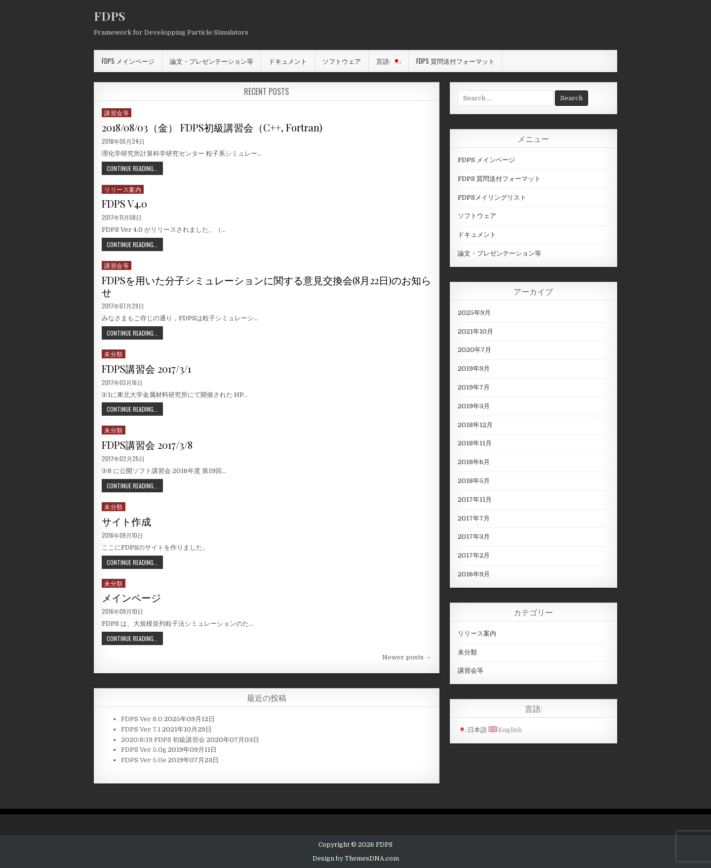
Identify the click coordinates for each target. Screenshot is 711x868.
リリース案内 (122, 189)
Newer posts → (407, 657)
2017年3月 (474, 536)
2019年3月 (474, 406)
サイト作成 (126, 521)
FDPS (109, 16)
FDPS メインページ (128, 61)
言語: (388, 61)
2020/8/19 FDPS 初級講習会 (163, 739)
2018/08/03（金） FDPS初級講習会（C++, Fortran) (212, 127)
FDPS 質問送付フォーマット (455, 61)
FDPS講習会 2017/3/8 (147, 444)
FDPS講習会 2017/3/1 (146, 368)
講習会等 (116, 112)
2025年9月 (474, 312)
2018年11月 (475, 443)
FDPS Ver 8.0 (141, 719)
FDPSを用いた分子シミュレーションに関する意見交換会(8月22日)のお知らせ (266, 286)
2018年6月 (474, 462)
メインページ (131, 597)
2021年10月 (475, 331)
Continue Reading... (132, 168)
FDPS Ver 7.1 (140, 729)
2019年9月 (474, 368)
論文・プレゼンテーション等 (211, 61)
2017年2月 (474, 555)
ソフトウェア (341, 61)
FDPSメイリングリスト (492, 197)
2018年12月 (475, 425)
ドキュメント (288, 61)
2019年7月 (474, 387)
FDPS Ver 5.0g (143, 749)
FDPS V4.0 (124, 203)
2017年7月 (474, 518)
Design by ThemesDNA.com (356, 858)
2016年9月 (474, 574)
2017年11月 (475, 499)
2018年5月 (474, 480)
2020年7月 (474, 349)
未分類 (113, 353)
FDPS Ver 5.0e (143, 760)
